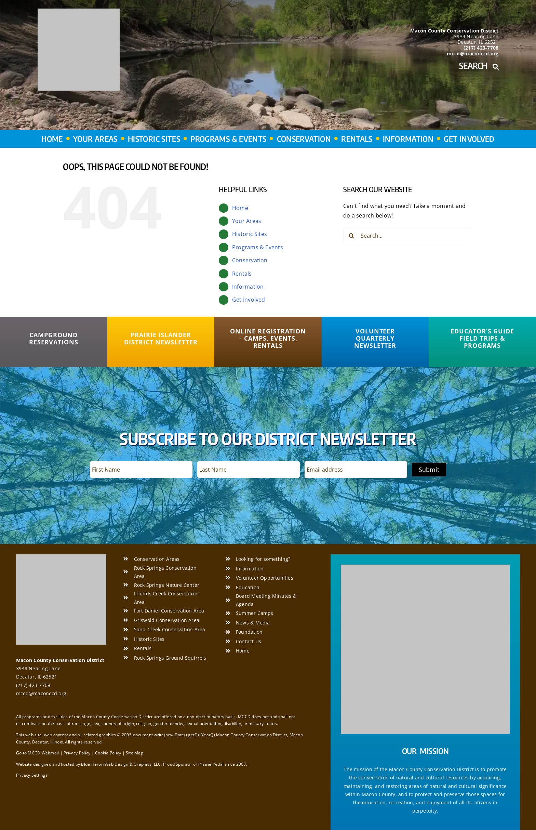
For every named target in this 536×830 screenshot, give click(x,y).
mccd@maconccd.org (41, 693)
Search (478, 65)
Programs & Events (257, 247)
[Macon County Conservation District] (79, 11)
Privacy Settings (32, 775)
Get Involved (248, 299)
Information (248, 286)
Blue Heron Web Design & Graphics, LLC (121, 764)
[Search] (351, 235)
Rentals (242, 273)
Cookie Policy (108, 753)
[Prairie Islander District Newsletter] (161, 339)
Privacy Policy (77, 753)
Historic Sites (249, 234)
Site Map (134, 753)
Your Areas (246, 221)
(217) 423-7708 (33, 685)
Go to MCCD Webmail (37, 753)
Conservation (250, 260)
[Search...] (408, 235)
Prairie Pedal (211, 764)
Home (240, 208)
